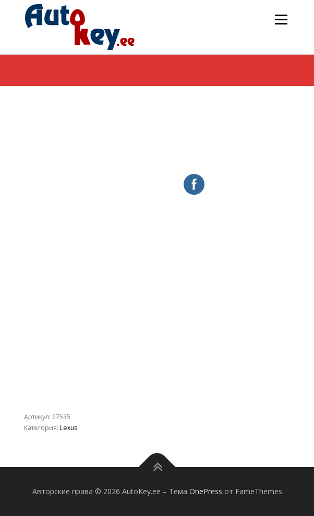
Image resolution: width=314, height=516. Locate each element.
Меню (281, 19)
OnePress (205, 491)
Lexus (68, 427)
